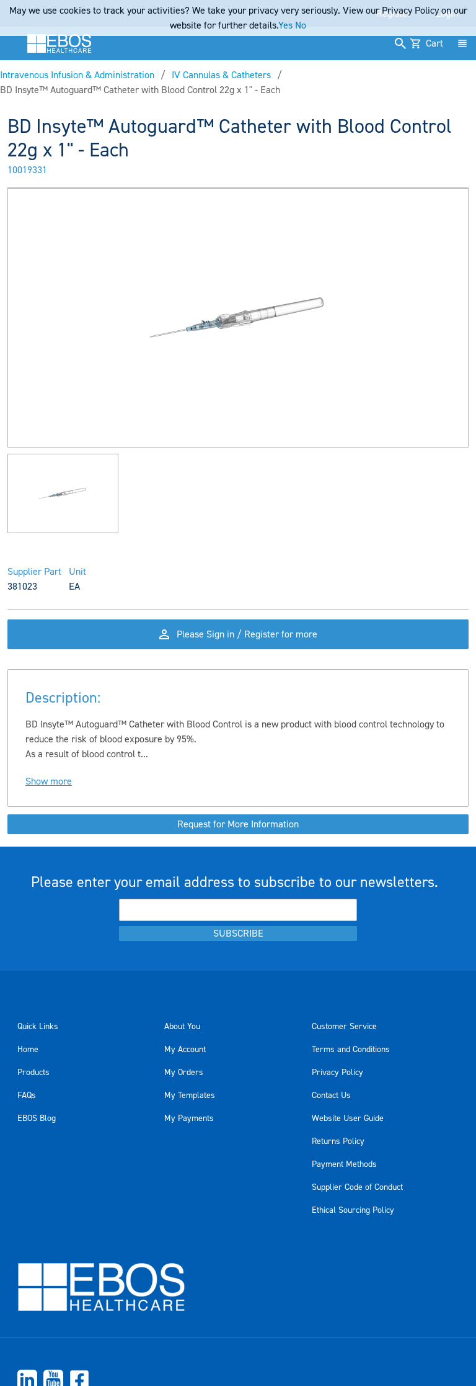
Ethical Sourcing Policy (353, 1210)
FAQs (26, 1095)
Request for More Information (238, 824)
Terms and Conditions (351, 1049)
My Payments (189, 1118)
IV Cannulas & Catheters (221, 75)
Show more (48, 781)
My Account (185, 1049)
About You (182, 1026)
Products (33, 1072)
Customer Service (344, 1026)
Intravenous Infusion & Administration (77, 75)
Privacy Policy (337, 1072)
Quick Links (37, 1026)
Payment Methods (344, 1164)
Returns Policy (338, 1141)
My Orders (183, 1072)
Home (27, 1049)
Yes (285, 25)
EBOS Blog (36, 1118)
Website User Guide (348, 1118)
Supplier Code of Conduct (357, 1187)
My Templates (189, 1095)
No (300, 25)
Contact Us (331, 1095)
